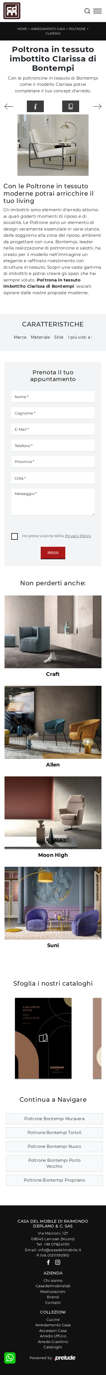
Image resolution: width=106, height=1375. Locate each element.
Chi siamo (53, 1280)
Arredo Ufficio (53, 1336)
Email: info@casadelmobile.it (53, 1250)
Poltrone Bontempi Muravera (54, 1118)
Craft (53, 674)
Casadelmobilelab (53, 1286)
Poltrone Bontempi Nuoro (54, 1146)
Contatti (53, 1302)
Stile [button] (58, 337)
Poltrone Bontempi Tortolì (54, 1132)
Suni (53, 945)
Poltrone (77, 29)
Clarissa (53, 33)
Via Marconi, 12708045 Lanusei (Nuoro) (53, 1236)
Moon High (53, 855)
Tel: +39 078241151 (53, 1244)
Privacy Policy (78, 535)
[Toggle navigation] (97, 11)
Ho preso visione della (56, 535)
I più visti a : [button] (80, 337)
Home (22, 29)
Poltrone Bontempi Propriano (54, 1180)
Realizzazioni (53, 1291)
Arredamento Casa (48, 29)
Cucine (53, 1319)
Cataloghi (53, 1347)
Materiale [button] (40, 337)
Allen (53, 765)
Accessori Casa (53, 1330)
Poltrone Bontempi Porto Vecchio (54, 1163)
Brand (53, 1297)
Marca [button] (20, 337)
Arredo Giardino (53, 1341)
